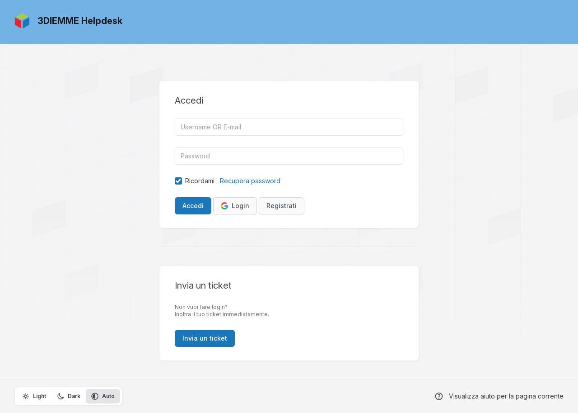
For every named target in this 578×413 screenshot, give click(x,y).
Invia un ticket (204, 338)
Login (235, 205)
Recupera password (250, 181)
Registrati (281, 205)
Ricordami (199, 181)
